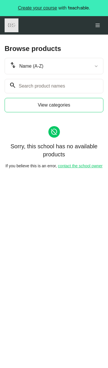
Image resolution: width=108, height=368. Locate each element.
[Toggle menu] (97, 25)
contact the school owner (80, 166)
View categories (54, 105)
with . (54, 8)
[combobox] (54, 66)
